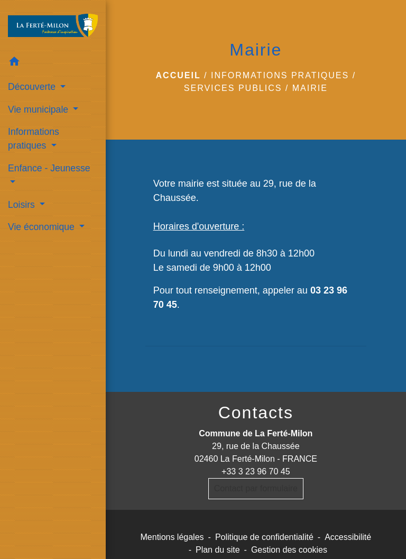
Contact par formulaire (256, 488)
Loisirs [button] (23, 204)
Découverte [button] (33, 86)
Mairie (310, 88)
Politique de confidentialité (264, 537)
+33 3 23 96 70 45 (256, 471)
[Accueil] (53, 25)
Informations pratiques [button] (33, 138)
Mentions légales (172, 537)
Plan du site (218, 549)
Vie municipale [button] (39, 109)
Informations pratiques (280, 75)
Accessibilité (348, 537)
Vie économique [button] (42, 227)
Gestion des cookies (289, 549)
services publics (233, 88)
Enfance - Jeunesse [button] (49, 168)
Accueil (178, 75)
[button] (53, 63)
